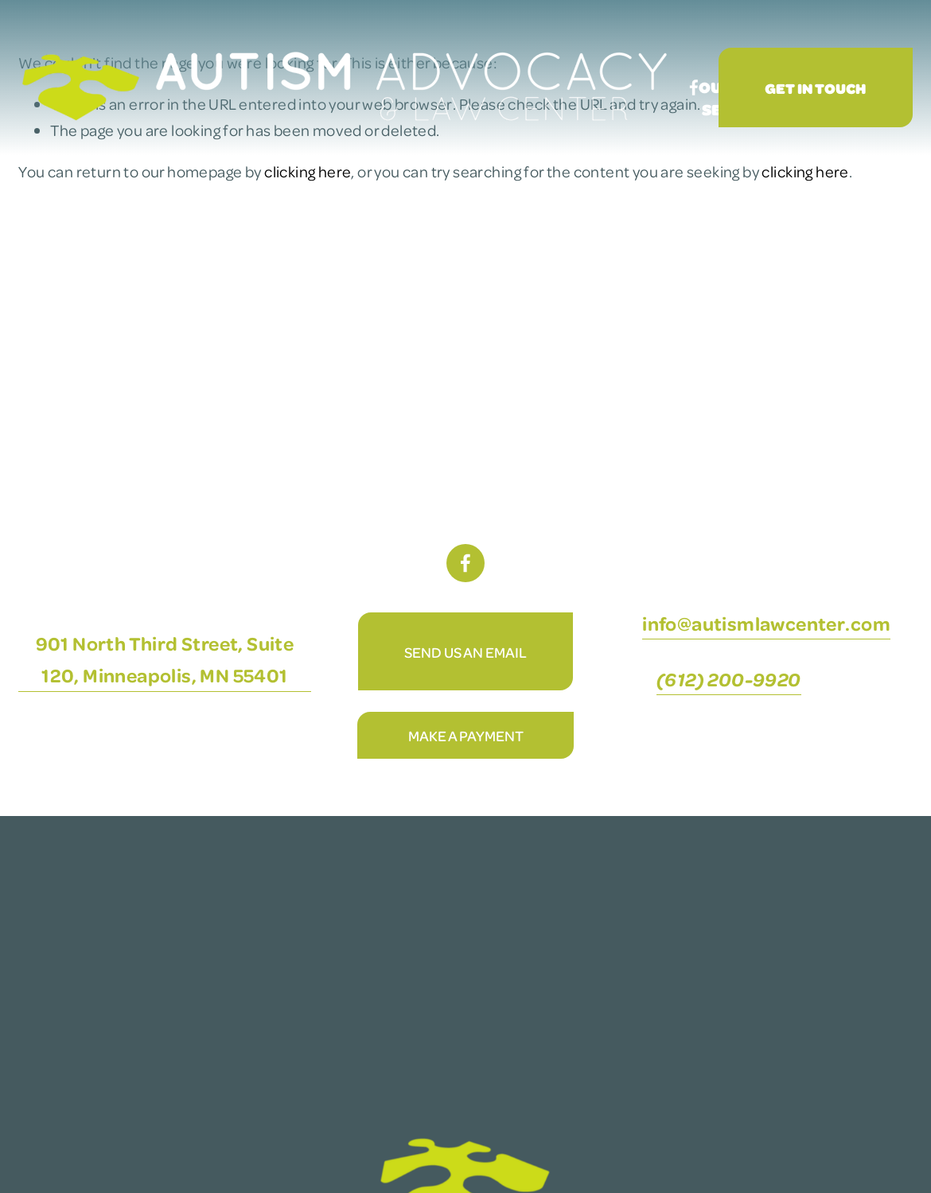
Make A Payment (466, 735)
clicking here (307, 171)
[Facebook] (693, 87)
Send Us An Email (465, 652)
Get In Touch (815, 88)
